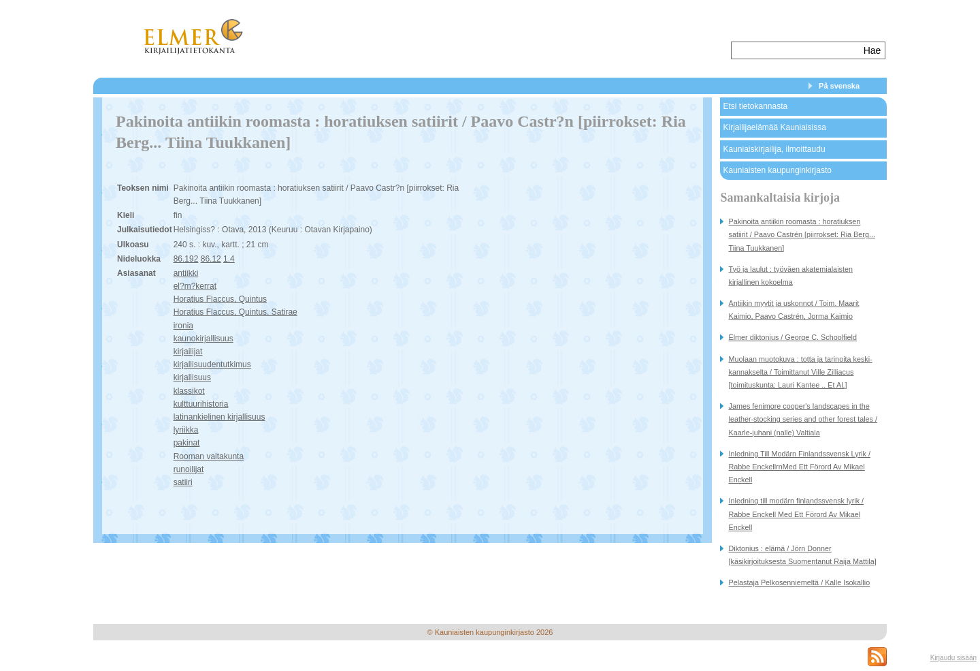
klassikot (189, 391)
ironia (183, 325)
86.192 (186, 259)
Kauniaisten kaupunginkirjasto (777, 170)
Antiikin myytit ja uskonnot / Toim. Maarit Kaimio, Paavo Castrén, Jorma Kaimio (793, 309)
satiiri (183, 482)
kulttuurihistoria (201, 404)
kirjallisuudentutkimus (212, 364)
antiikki (186, 273)
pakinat (187, 443)
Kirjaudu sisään (953, 657)
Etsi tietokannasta (755, 106)
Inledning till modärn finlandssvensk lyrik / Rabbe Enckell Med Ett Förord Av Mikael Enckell (796, 514)
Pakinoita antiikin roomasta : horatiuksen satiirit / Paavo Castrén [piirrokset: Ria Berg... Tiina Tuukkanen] (801, 234)
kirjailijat (188, 351)
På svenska (839, 86)
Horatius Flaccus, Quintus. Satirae (235, 312)
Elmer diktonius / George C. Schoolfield (792, 337)
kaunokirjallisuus (203, 338)
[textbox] (796, 50)
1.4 (229, 259)
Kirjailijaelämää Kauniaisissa (774, 127)
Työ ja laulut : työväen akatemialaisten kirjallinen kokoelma (790, 275)
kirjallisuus (192, 377)
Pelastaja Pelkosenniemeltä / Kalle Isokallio (799, 582)
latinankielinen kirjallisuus (219, 417)
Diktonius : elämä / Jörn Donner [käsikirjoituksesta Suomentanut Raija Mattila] (802, 554)
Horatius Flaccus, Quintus (220, 299)
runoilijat (189, 469)
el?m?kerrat (195, 286)
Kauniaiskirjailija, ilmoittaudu (774, 149)
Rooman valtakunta (209, 456)
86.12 (211, 259)
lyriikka (186, 430)
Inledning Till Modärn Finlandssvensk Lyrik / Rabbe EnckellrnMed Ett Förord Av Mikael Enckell (799, 467)
